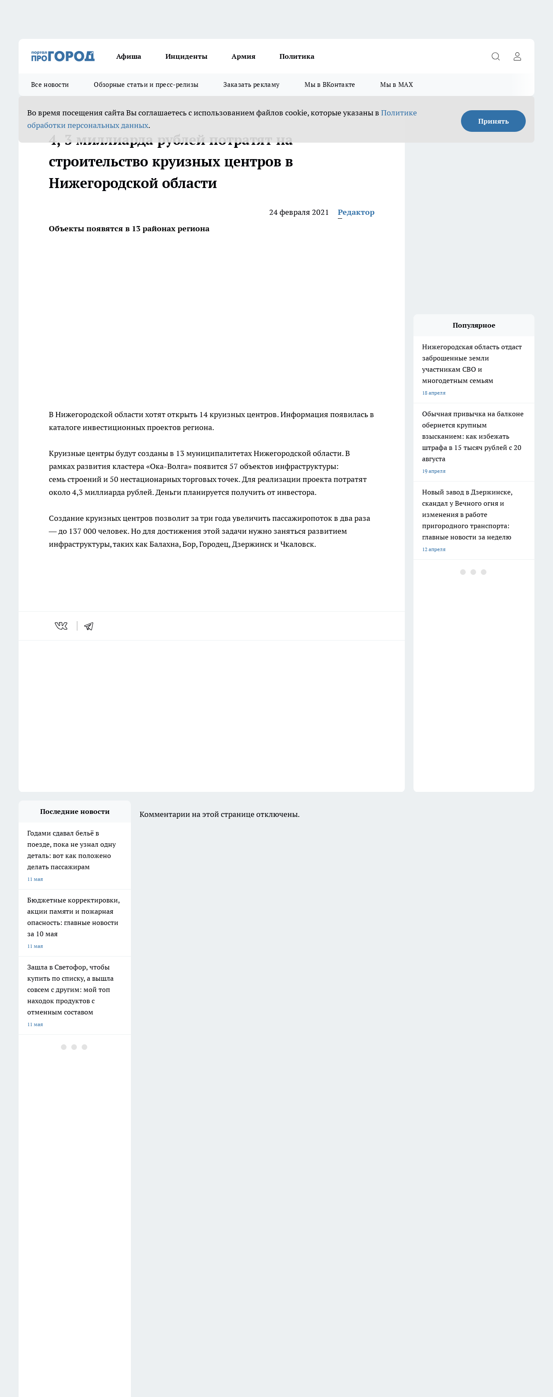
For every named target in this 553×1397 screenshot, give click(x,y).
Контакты (30, 1199)
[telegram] (91, 626)
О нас (243, 1188)
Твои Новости (35, 1156)
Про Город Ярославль (193, 1126)
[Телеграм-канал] (440, 1139)
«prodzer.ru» (75, 1221)
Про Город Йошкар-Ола (47, 1137)
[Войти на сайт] (517, 56)
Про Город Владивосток (122, 1156)
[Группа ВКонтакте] (396, 1139)
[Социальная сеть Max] (461, 1139)
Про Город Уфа (259, 1137)
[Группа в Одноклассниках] (418, 1139)
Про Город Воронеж (265, 1126)
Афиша (128, 56)
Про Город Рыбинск (190, 1137)
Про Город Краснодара (194, 1156)
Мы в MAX (396, 84)
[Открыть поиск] (495, 56)
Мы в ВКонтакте (330, 84)
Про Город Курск (113, 1137)
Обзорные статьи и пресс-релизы (146, 84)
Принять (493, 121)
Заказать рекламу (251, 84)
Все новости (50, 84)
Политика (297, 56)
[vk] (62, 626)
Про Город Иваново (339, 1126)
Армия (243, 56)
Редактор (356, 212)
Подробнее (286, 1321)
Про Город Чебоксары (45, 1126)
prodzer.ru (176, 1276)
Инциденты (186, 56)
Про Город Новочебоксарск (126, 1126)
